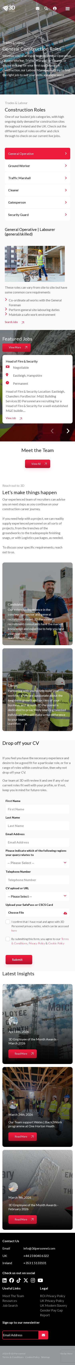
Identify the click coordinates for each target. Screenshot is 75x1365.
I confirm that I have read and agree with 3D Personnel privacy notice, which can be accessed (40, 926)
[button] (68, 431)
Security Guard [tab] (18, 215)
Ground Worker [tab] (19, 166)
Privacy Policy (37, 943)
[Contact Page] (37, 8)
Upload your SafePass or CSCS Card (29, 904)
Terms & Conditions (13, 1357)
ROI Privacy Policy (52, 1296)
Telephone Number (18, 871)
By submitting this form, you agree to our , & (40, 941)
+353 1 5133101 (34, 1263)
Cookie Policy (56, 943)
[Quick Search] (46, 8)
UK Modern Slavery (53, 1305)
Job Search (10, 1305)
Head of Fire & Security (22, 361)
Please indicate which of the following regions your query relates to (36, 852)
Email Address (15, 834)
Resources (9, 1300)
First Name (13, 801)
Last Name (13, 817)
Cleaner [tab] (13, 190)
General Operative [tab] (21, 153)
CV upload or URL (17, 888)
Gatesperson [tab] (17, 202)
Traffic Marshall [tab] (19, 178)
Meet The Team (13, 1296)
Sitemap (45, 1357)
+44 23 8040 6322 (36, 1256)
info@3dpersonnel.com (39, 1248)
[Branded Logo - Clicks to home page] (8, 8)
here (14, 930)
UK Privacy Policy (52, 1300)
